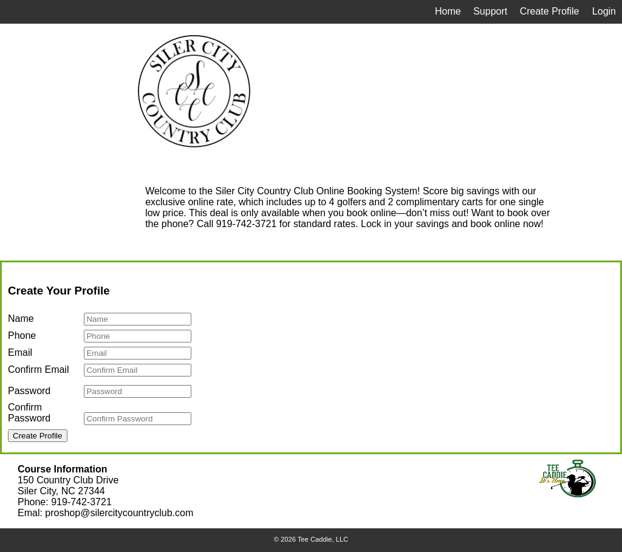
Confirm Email (38, 369)
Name (21, 318)
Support (490, 11)
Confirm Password (29, 412)
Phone (22, 335)
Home (448, 11)
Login (604, 11)
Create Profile (549, 11)
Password (29, 391)
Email (20, 352)
